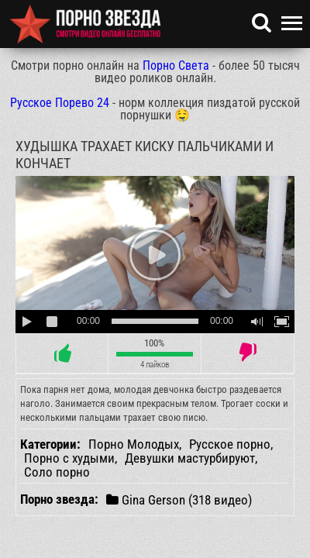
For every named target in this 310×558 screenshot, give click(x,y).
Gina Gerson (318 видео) (179, 499)
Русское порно (229, 444)
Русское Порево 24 (59, 102)
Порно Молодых (133, 444)
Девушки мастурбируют (190, 458)
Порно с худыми (69, 458)
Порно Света (176, 65)
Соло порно (57, 472)
